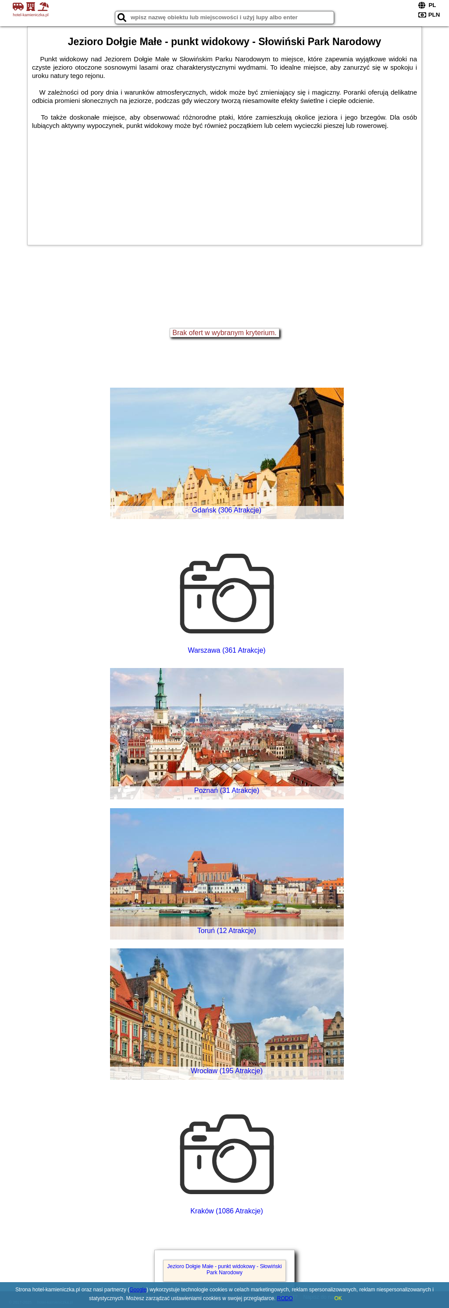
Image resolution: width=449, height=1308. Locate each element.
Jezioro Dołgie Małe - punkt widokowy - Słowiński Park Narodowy (224, 1269)
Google (137, 1290)
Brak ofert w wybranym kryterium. (224, 332)
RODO (285, 1298)
